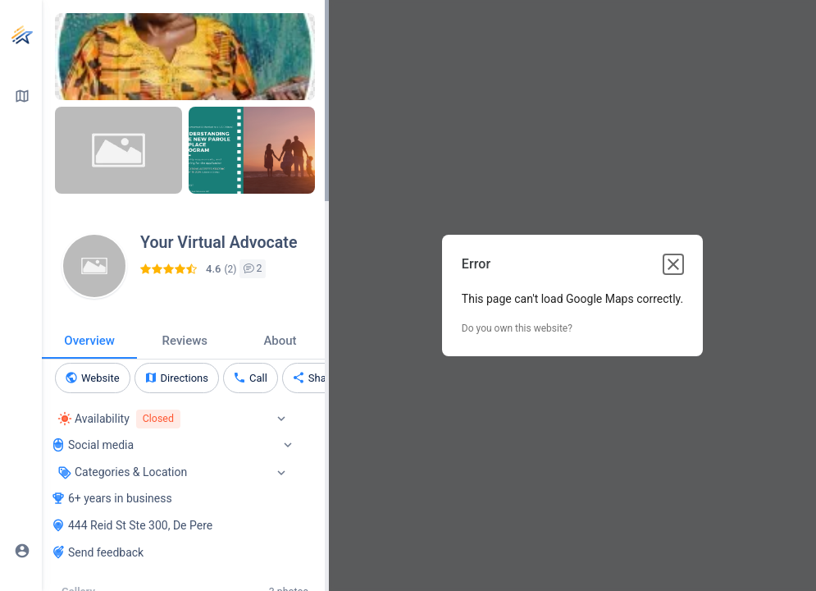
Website (100, 378)
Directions (184, 378)
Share (321, 378)
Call (258, 378)
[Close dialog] (673, 264)
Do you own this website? (517, 328)
